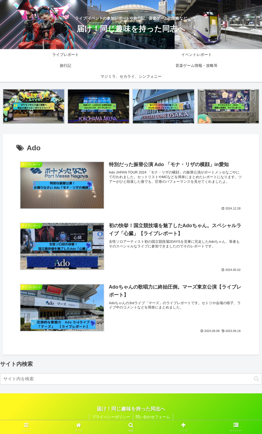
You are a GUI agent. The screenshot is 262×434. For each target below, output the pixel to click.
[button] (256, 379)
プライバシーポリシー (111, 417)
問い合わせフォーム (153, 417)
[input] (131, 379)
